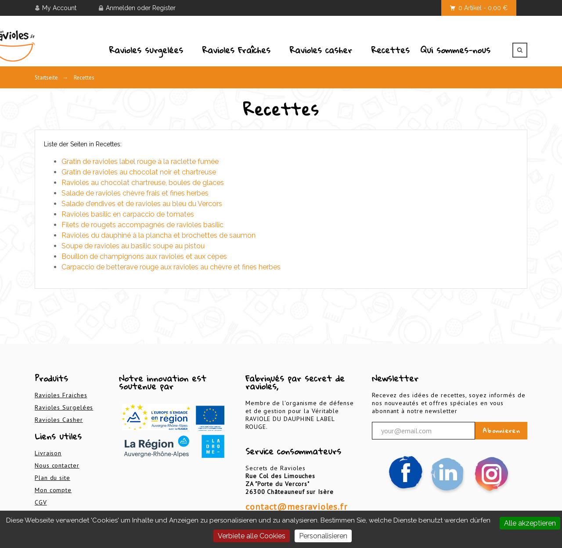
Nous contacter (57, 465)
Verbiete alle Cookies (251, 536)
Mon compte (53, 490)
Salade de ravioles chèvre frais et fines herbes (135, 193)
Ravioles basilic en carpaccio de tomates (127, 214)
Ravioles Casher (59, 420)
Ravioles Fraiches (61, 395)
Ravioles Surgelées (64, 407)
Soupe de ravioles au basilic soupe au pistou (133, 246)
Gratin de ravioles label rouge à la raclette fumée (140, 161)
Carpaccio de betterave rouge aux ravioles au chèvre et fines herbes (171, 267)
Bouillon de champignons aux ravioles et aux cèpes (144, 256)
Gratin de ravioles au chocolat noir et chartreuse (138, 172)
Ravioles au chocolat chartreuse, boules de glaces (142, 182)
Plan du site (52, 478)
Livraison (48, 453)
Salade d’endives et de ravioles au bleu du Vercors (141, 204)
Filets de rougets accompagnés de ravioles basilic (142, 225)
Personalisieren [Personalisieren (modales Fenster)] (323, 536)
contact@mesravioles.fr (296, 506)
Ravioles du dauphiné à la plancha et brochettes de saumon (158, 235)
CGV (41, 502)
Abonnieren (501, 430)
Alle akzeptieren (530, 523)
